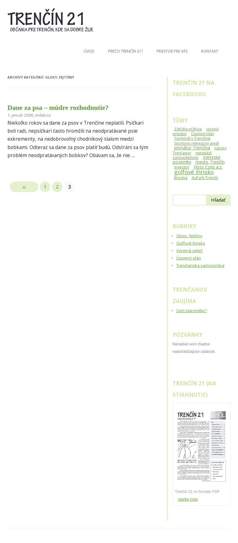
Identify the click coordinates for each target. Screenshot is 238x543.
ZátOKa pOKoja (188, 129)
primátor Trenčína (192, 148)
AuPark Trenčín (205, 177)
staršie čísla (188, 499)
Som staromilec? (191, 310)
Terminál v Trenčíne (192, 138)
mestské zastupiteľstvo (192, 155)
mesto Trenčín (210, 162)
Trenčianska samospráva (200, 265)
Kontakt (209, 51)
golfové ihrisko (194, 172)
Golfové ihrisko (190, 243)
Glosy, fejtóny (189, 235)
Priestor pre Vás (171, 51)
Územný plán (188, 258)
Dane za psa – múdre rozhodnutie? (57, 107)
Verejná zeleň (189, 250)
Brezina (180, 177)
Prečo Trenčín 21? (125, 51)
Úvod (89, 51)
